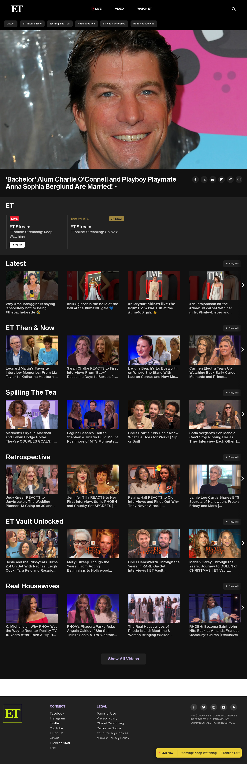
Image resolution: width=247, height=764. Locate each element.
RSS (53, 748)
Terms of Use (106, 713)
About (54, 738)
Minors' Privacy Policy (113, 738)
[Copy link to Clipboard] (230, 180)
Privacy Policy (107, 718)
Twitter (55, 723)
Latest (11, 24)
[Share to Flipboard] (221, 180)
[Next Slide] (242, 287)
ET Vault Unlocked (114, 24)
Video (119, 9)
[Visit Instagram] (213, 708)
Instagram (57, 718)
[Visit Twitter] (203, 708)
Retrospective (86, 24)
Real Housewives (143, 24)
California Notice (109, 728)
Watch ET (144, 9)
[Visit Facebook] (193, 708)
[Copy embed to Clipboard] (239, 180)
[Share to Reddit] (213, 180)
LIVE (98, 9)
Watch (17, 245)
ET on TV (56, 733)
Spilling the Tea (60, 24)
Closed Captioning (110, 723)
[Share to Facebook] (195, 180)
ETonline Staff (60, 743)
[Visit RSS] (233, 708)
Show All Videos (123, 659)
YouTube (56, 728)
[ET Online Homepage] (17, 9)
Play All (232, 264)
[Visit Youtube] (223, 708)
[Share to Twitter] (204, 180)
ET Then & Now (32, 24)
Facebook (57, 713)
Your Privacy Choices (112, 733)
